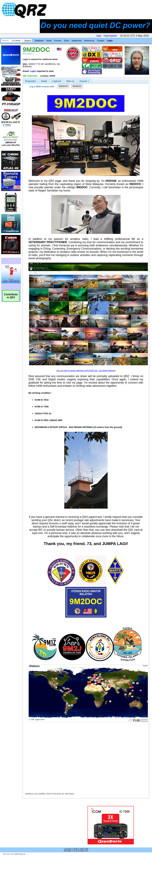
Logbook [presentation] (56, 81)
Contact (100, 40)
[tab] (30, 81)
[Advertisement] (49, 825)
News (49, 40)
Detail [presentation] (44, 81)
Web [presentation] (70, 81)
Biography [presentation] (30, 81)
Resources (89, 40)
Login (110, 40)
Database (39, 40)
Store (66, 40)
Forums (57, 40)
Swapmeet (77, 40)
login (99, 35)
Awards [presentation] (84, 81)
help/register (110, 35)
